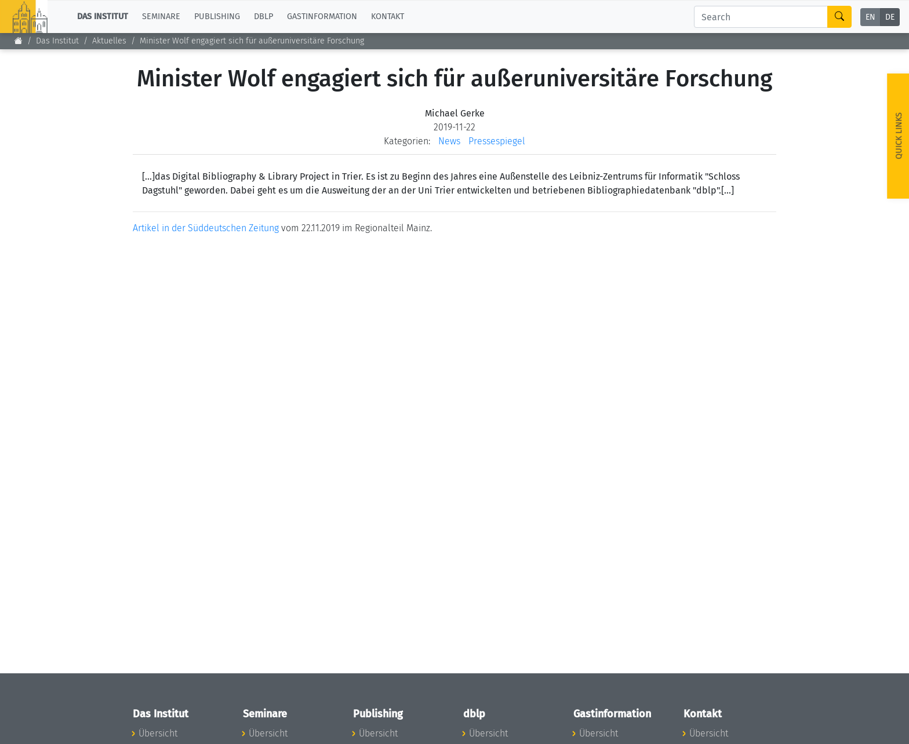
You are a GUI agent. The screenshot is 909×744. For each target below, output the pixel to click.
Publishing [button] (217, 16)
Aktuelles (109, 41)
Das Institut (57, 41)
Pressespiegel (496, 141)
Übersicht (158, 733)
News (449, 141)
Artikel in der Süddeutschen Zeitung (206, 228)
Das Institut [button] (102, 16)
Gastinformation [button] (322, 16)
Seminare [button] (161, 16)
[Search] (761, 17)
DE (890, 17)
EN (870, 17)
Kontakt (387, 16)
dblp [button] (263, 16)
